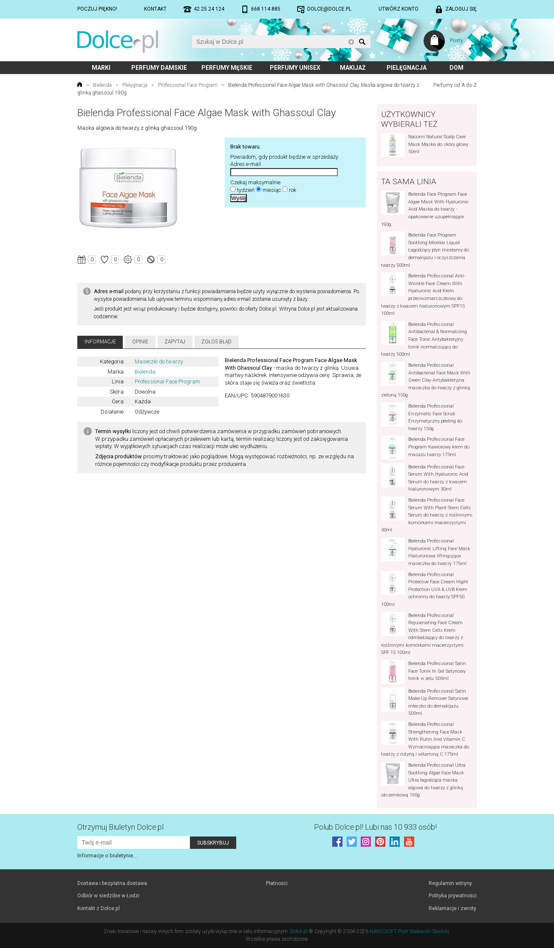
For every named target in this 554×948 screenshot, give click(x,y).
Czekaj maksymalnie (255, 182)
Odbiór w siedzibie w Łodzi (108, 896)
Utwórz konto (398, 9)
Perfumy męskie (226, 67)
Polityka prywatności (453, 896)
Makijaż (353, 67)
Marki (101, 67)
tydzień (245, 190)
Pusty (456, 40)
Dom (456, 67)
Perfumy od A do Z (455, 85)
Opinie (140, 342)
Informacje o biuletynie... (107, 855)
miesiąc (272, 190)
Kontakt (155, 9)
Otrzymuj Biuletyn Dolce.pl (120, 826)
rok (292, 190)
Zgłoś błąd (216, 342)
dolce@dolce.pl (329, 9)
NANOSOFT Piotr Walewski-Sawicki (409, 931)
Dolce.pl (299, 931)
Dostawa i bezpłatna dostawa (112, 883)
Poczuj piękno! (97, 9)
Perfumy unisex (295, 67)
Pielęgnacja (407, 67)
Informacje (100, 342)
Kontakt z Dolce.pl (98, 908)
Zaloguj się (461, 9)
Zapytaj (174, 342)
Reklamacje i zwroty (452, 908)
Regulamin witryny (450, 883)
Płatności (277, 883)
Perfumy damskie (159, 67)
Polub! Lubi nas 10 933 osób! (375, 826)
